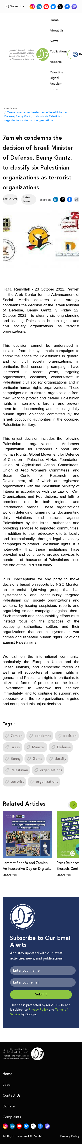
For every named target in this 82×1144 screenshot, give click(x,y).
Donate (9, 1106)
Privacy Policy (38, 1009)
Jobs (6, 1084)
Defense (61, 747)
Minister (35, 747)
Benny (13, 758)
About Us (57, 30)
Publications (58, 51)
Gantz (34, 758)
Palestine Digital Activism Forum (56, 81)
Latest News (10, 108)
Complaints (12, 1117)
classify (57, 758)
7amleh (14, 735)
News (54, 40)
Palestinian (16, 770)
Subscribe (14, 6)
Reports (56, 61)
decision (67, 735)
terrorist (14, 781)
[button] (73, 805)
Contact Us (11, 1095)
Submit (41, 994)
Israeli (12, 747)
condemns (40, 735)
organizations (48, 770)
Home (54, 19)
